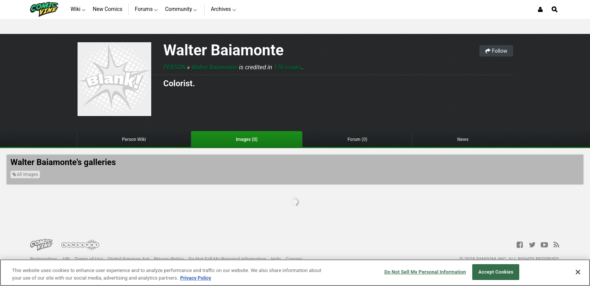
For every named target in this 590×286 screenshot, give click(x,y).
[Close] (578, 272)
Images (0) (247, 139)
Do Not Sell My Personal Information (227, 259)
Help (276, 259)
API (66, 259)
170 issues (288, 67)
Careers (294, 259)
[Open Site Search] (554, 9)
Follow (496, 51)
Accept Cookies (495, 272)
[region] (295, 272)
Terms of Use (89, 259)
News (462, 139)
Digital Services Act (128, 259)
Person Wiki (134, 139)
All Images (25, 174)
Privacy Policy (169, 259)
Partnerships (44, 259)
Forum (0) (357, 139)
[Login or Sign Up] (540, 9)
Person (174, 67)
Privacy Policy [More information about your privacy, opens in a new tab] (195, 278)
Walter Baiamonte (223, 50)
